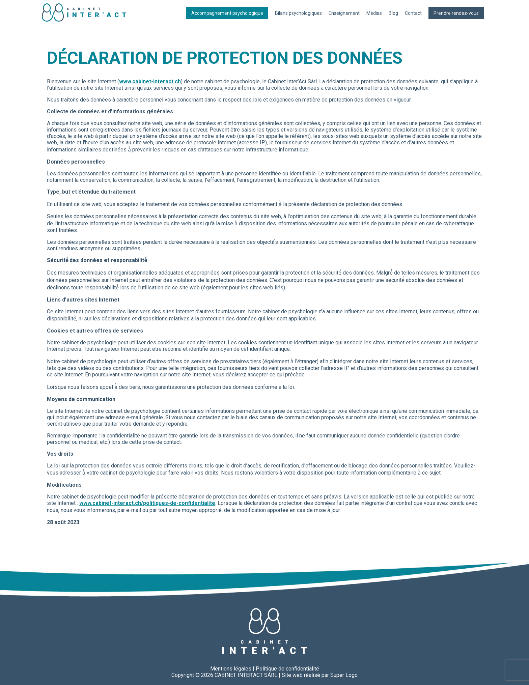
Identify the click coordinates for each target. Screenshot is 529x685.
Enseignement (344, 13)
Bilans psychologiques (298, 13)
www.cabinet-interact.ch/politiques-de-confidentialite (147, 503)
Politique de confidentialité (287, 668)
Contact (413, 13)
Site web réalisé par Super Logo (320, 675)
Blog (393, 13)
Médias (374, 13)
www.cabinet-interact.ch (150, 81)
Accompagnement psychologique (227, 13)
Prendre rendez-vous (456, 13)
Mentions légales (230, 668)
